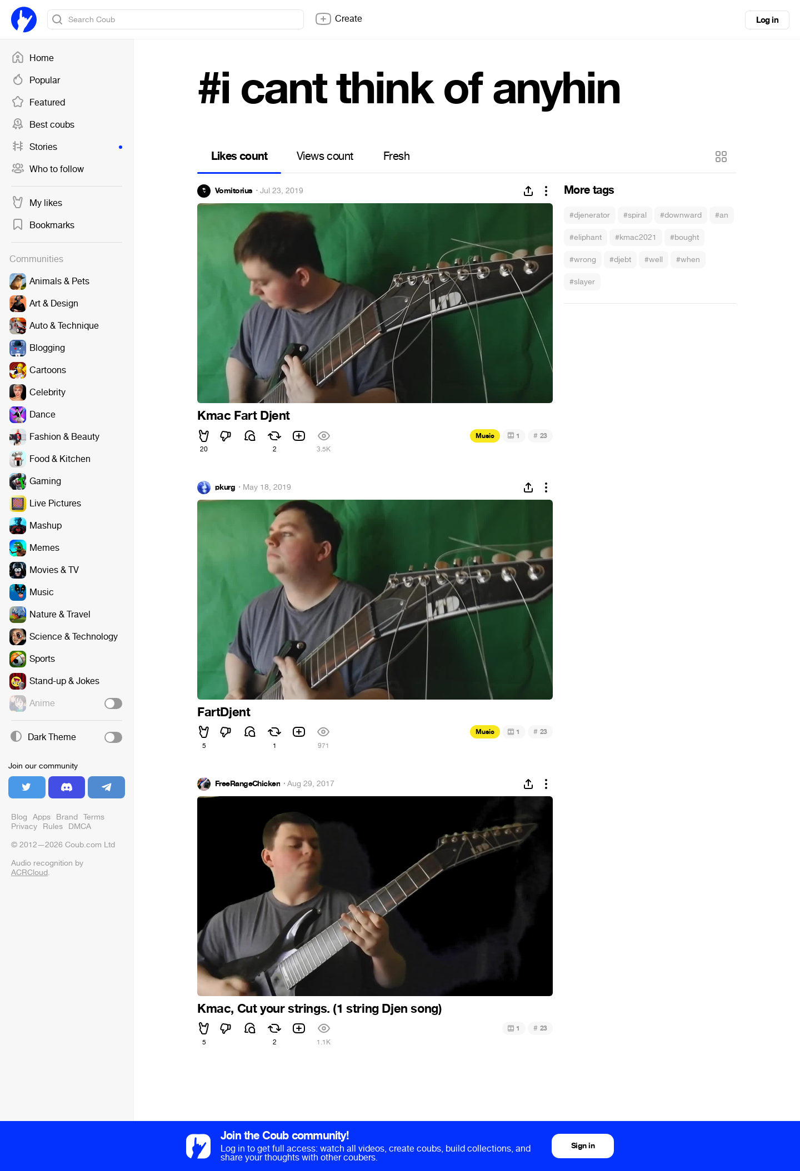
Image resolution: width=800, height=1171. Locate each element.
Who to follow (47, 169)
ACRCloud (29, 872)
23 (540, 435)
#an (721, 215)
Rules (53, 826)
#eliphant (585, 237)
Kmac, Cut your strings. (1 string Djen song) (319, 1009)
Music (485, 435)
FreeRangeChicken (247, 784)
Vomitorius (233, 191)
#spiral (635, 215)
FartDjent (223, 712)
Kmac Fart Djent (243, 416)
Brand (67, 817)
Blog (19, 817)
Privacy (24, 826)
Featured (38, 102)
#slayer (582, 282)
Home (32, 58)
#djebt (620, 259)
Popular (35, 80)
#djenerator (589, 215)
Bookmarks (42, 225)
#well (653, 259)
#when (688, 259)
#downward (681, 215)
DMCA (79, 826)
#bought (684, 237)
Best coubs (42, 125)
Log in (767, 20)
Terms (93, 817)
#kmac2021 (636, 237)
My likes (36, 203)
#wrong (582, 259)
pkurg (225, 487)
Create (338, 19)
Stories (66, 147)
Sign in (582, 1145)
